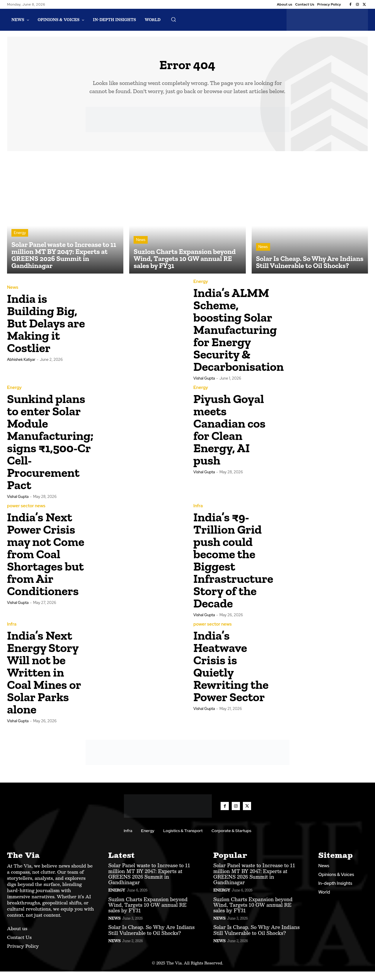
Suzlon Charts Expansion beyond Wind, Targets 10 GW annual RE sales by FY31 (148, 908)
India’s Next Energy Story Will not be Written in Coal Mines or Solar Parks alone (44, 675)
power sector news (26, 509)
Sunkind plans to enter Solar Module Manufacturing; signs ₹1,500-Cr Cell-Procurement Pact (50, 445)
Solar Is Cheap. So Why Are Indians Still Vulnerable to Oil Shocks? (151, 933)
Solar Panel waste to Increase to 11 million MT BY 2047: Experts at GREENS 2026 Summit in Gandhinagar (149, 877)
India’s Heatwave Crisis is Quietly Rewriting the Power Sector (231, 669)
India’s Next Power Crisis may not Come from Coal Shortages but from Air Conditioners (45, 557)
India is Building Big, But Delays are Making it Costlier (46, 327)
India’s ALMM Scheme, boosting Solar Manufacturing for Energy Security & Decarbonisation (238, 333)
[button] (173, 19)
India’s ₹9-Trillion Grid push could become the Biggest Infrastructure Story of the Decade (233, 563)
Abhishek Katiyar (21, 363)
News (140, 243)
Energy (20, 236)
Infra (198, 509)
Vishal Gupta (204, 381)
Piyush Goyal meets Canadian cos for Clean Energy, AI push (229, 433)
